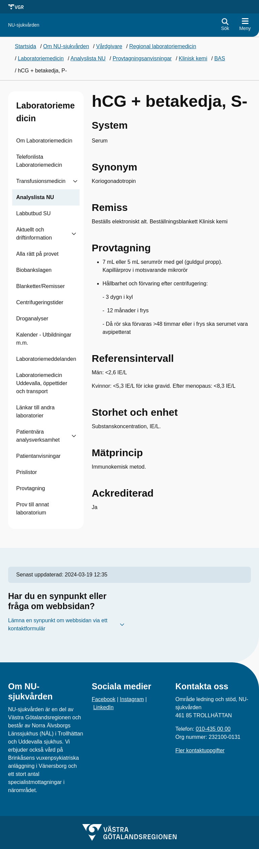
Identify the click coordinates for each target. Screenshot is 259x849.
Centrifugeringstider (39, 302)
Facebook (103, 699)
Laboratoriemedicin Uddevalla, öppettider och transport (41, 383)
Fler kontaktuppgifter (200, 750)
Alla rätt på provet (37, 254)
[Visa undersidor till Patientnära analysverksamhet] (74, 436)
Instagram (132, 699)
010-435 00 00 (213, 729)
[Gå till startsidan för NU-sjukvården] (23, 25)
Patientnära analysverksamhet (38, 436)
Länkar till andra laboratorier (35, 411)
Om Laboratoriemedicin (44, 141)
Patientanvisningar (38, 456)
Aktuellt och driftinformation (34, 234)
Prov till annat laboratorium (32, 508)
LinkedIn (103, 707)
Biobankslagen (34, 270)
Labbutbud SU (33, 213)
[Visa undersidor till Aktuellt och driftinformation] (74, 234)
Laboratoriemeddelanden (46, 359)
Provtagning (30, 488)
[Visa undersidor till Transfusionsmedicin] (75, 181)
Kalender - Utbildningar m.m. (43, 339)
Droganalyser (32, 318)
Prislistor (26, 472)
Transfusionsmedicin (40, 181)
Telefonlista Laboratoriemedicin (39, 161)
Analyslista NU (35, 197)
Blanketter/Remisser (40, 286)
